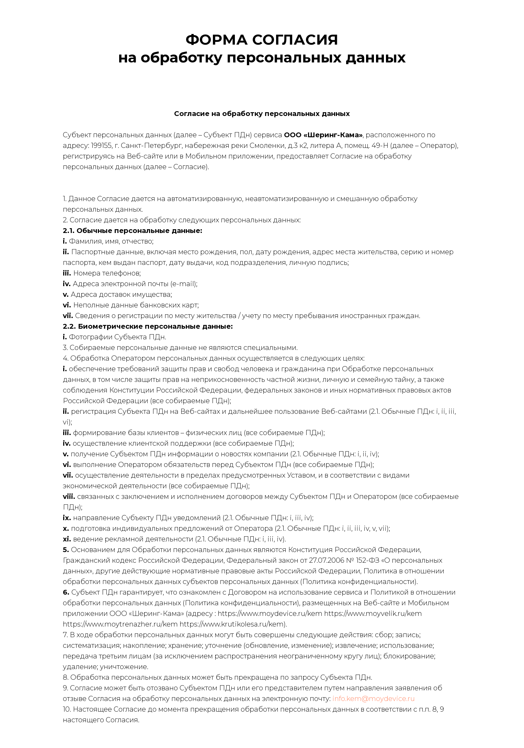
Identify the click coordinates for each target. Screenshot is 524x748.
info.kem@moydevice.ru (373, 698)
